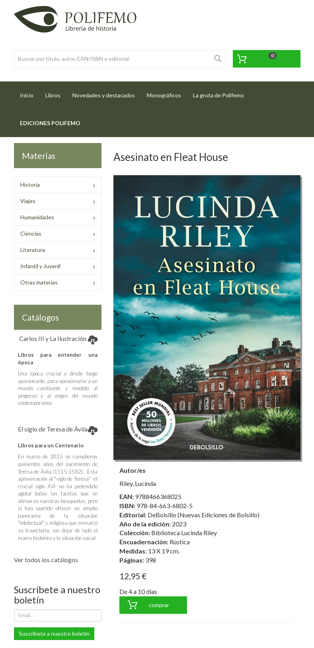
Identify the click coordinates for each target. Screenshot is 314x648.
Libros (52, 95)
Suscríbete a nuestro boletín (54, 633)
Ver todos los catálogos (46, 559)
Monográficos (164, 95)
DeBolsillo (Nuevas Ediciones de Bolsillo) (203, 514)
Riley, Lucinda (137, 483)
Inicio (29, 93)
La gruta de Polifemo (218, 95)
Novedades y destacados (103, 95)
